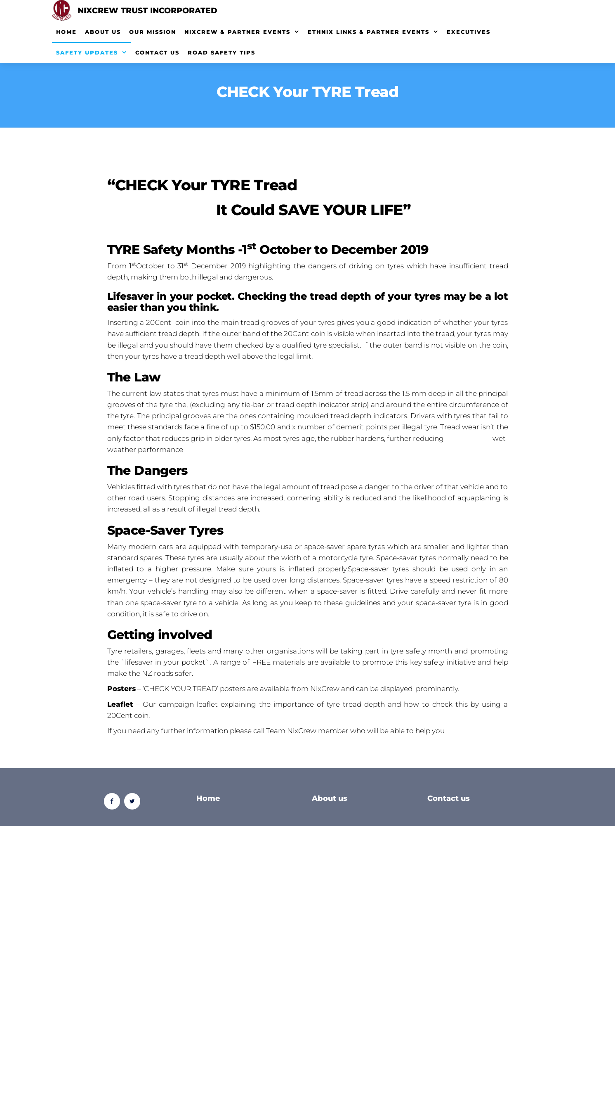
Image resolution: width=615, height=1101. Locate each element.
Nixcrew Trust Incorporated (147, 10)
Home (66, 31)
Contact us (448, 798)
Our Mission (152, 31)
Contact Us (157, 52)
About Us (103, 31)
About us (329, 798)
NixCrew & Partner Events (237, 31)
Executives (468, 31)
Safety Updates (87, 52)
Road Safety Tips (221, 52)
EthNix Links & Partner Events (368, 31)
